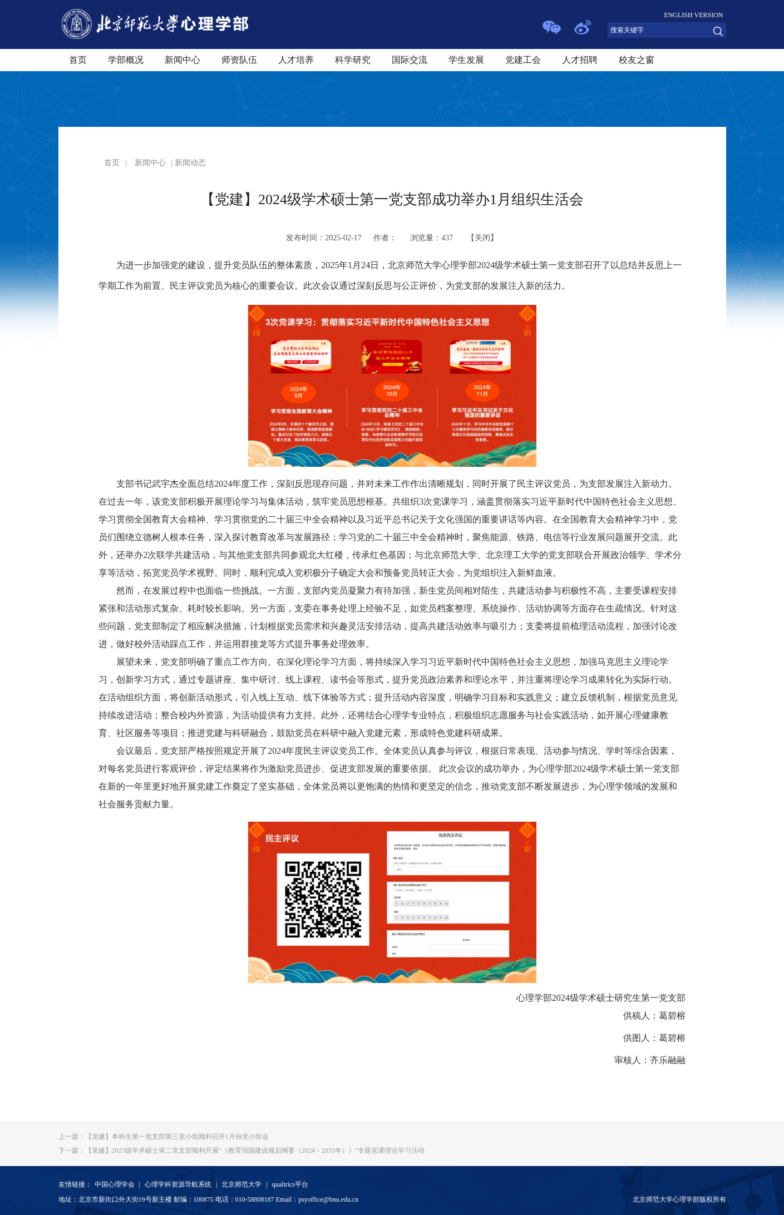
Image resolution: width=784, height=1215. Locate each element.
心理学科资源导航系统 (178, 1184)
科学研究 (353, 60)
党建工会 (523, 60)
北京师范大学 (241, 1184)
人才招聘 (580, 60)
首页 (78, 60)
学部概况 (126, 60)
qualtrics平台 (290, 1184)
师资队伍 (239, 60)
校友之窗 (636, 60)
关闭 (482, 238)
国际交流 (409, 60)
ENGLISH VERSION (693, 15)
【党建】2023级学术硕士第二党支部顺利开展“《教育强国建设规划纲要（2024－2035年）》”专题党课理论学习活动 (241, 1150)
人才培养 (296, 60)
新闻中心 (182, 60)
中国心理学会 (115, 1184)
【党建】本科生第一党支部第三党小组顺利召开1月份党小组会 (163, 1136)
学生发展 (466, 60)
